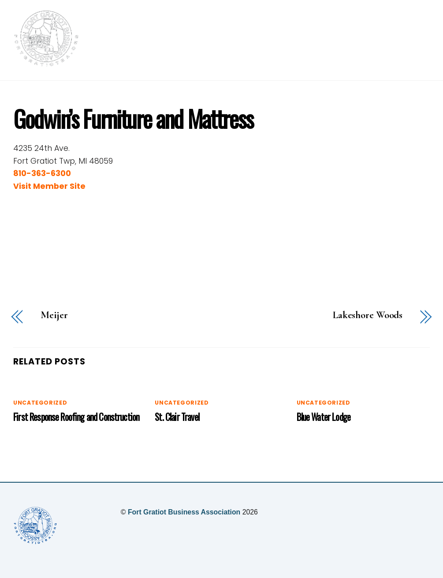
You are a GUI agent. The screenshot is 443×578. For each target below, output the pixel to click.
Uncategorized (40, 402)
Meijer (54, 315)
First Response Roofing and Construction (76, 417)
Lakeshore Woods (367, 315)
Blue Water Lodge (323, 417)
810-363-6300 (42, 173)
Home (217, 35)
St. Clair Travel (177, 417)
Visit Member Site (49, 186)
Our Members (374, 35)
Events (319, 35)
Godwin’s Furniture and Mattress (133, 118)
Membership (267, 35)
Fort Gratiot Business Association (184, 512)
